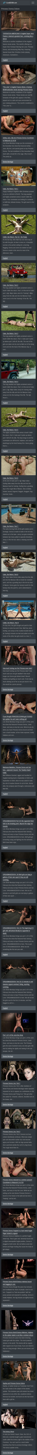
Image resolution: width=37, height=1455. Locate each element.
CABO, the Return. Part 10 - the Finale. (15, 237)
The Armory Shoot (8, 1431)
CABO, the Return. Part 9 (11, 622)
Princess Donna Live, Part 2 (11, 1131)
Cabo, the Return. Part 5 (10, 429)
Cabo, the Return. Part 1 (10, 188)
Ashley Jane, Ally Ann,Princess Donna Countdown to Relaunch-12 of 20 (18, 139)
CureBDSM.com (10, 2)
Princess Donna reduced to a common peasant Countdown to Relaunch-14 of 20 (17, 1181)
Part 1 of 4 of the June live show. (13, 1035)
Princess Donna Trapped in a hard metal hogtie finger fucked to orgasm (17, 1232)
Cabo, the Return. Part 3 (10, 333)
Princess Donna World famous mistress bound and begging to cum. (17, 1283)
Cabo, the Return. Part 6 (10, 478)
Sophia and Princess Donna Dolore (14, 1383)
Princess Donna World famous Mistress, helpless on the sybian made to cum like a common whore (18, 1334)
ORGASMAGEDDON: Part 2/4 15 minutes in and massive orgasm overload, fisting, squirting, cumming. (18, 984)
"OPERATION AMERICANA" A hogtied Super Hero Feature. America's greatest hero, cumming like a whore (18, 36)
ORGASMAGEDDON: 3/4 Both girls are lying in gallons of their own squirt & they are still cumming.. (17, 877)
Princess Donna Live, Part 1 (11, 1083)
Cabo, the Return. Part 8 (10, 574)
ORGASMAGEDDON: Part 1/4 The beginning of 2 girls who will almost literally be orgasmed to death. (18, 930)
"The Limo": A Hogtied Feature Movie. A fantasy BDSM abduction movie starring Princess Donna (18, 88)
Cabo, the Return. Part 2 (10, 285)
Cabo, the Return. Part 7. (11, 526)
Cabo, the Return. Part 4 (10, 381)
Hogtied (5, 60)
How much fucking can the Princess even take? (17, 668)
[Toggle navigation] (33, 3)
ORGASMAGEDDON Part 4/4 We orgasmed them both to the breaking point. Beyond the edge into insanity (18, 823)
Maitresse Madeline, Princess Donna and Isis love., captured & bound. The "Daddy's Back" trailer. (17, 770)
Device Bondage (8, 161)
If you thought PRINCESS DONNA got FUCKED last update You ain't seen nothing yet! (17, 718)
